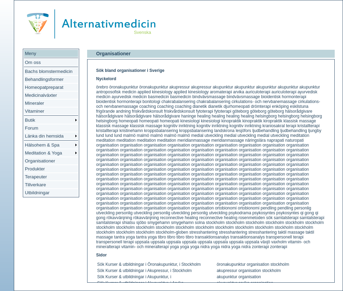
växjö (265, 242)
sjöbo (141, 222)
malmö (129, 135)
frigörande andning (113, 111)
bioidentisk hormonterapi (283, 96)
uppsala (142, 242)
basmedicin (158, 96)
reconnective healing (179, 217)
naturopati (294, 140)
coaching (147, 106)
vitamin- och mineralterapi (145, 246)
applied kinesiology (154, 92)
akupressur (179, 87)
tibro (162, 237)
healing (204, 116)
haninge (188, 116)
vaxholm (279, 242)
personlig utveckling (134, 212)
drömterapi (261, 106)
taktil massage (291, 232)
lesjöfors (243, 130)
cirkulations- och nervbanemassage (264, 101)
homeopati (128, 121)
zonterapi (260, 246)
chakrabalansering (178, 101)
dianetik (200, 106)
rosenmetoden (252, 217)
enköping (280, 106)
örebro (102, 87)
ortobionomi (226, 208)
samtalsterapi (286, 217)
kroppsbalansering (161, 130)
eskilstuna (299, 106)
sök (269, 217)
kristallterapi (308, 125)
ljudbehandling (265, 130)
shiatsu (128, 222)
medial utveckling (207, 135)
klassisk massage (300, 121)
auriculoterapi (257, 92)
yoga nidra (200, 246)
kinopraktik (231, 121)
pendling (268, 208)
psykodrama (240, 212)
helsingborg (266, 116)
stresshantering (203, 232)
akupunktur (223, 87)
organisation (107, 145)
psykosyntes (263, 212)
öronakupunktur (123, 87)
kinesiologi (190, 121)
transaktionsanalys (212, 237)
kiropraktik (272, 121)
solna (200, 222)
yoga (174, 246)
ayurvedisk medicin (129, 96)
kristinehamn (131, 130)
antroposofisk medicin (116, 92)
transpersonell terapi (285, 237)
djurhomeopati (236, 106)
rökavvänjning (119, 217)
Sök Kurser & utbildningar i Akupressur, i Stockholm (144, 270)
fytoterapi (204, 111)
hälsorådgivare (298, 111)
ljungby (314, 130)
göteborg (240, 111)
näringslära (255, 140)
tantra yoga (124, 237)
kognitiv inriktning (179, 125)
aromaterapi (221, 92)
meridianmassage (193, 140)
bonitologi (151, 101)
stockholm (215, 222)
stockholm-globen (172, 232)
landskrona (224, 130)
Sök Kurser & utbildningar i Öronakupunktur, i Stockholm (149, 264)
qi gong (307, 212)
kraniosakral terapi (279, 125)
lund (100, 135)
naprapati (275, 140)
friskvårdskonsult (147, 111)
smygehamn (158, 222)
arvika (238, 92)
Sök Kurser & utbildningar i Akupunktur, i (134, 276)
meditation (299, 135)
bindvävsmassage (208, 96)
